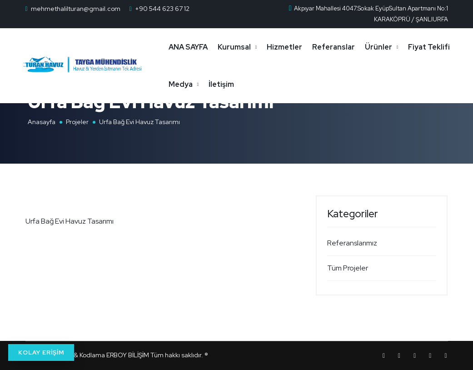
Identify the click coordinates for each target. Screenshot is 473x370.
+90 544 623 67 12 (162, 9)
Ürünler (386, 47)
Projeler (77, 122)
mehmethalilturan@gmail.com (75, 9)
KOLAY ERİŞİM (41, 352)
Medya (241, 84)
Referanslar (341, 47)
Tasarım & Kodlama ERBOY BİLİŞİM (99, 355)
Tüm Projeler (347, 268)
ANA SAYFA (196, 47)
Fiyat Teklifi (198, 84)
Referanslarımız (352, 243)
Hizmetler (292, 47)
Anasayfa (41, 122)
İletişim (281, 84)
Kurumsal (242, 47)
